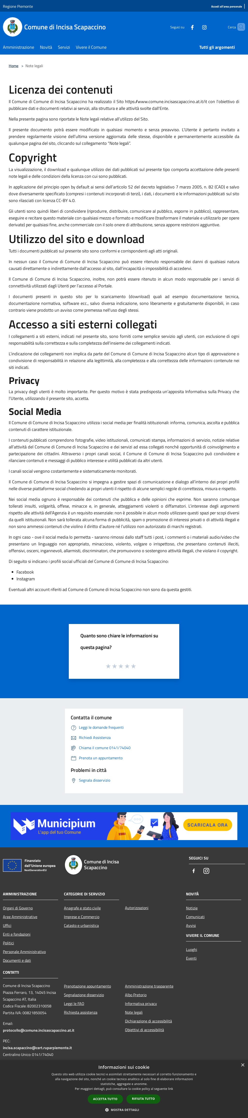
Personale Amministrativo (24, 952)
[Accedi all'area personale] (226, 6)
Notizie (192, 908)
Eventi (191, 958)
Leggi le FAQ (74, 1003)
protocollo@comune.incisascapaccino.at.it (38, 1030)
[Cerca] (239, 27)
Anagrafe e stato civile (82, 908)
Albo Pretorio (136, 995)
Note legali (134, 1012)
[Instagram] (196, 27)
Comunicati (195, 917)
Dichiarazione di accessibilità (148, 1021)
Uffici (7, 925)
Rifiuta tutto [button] (143, 1099)
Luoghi (191, 949)
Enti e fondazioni (17, 934)
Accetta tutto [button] (105, 1099)
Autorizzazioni (136, 908)
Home (13, 66)
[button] (124, 1109)
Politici (8, 943)
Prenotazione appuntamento (87, 986)
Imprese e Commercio (81, 917)
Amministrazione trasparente (149, 986)
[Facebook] (184, 27)
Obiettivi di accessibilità (144, 1030)
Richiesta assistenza (80, 1012)
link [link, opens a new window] (170, 1089)
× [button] (242, 1065)
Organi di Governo (18, 908)
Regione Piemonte (18, 6)
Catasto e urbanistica (81, 925)
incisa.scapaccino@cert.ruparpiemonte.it (37, 1048)
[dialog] (124, 1089)
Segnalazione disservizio (84, 995)
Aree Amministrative (20, 917)
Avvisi (191, 925)
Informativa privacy (141, 1003)
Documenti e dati (17, 960)
